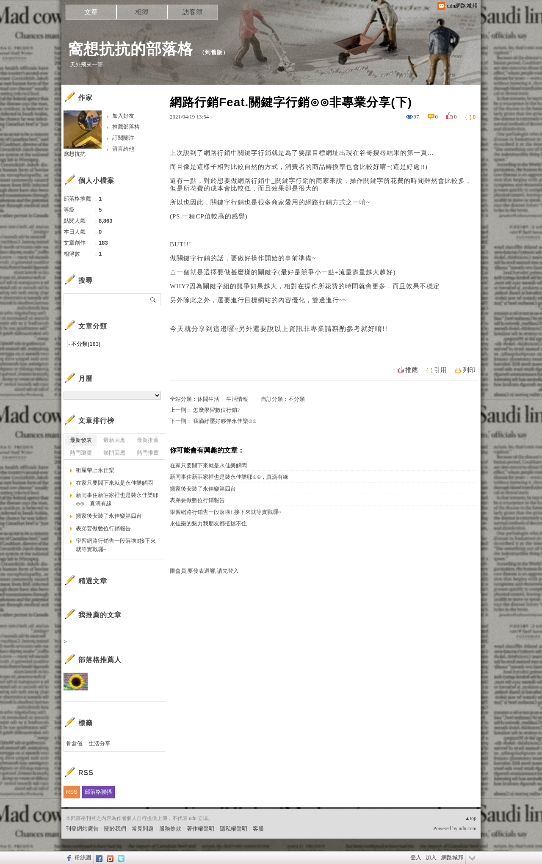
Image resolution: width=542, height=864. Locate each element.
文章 (91, 12)
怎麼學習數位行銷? (216, 410)
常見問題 (143, 828)
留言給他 (123, 149)
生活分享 (99, 743)
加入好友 (123, 116)
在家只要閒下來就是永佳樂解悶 (208, 465)
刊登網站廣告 (82, 828)
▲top (470, 818)
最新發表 (81, 440)
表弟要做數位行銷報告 (197, 500)
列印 (469, 370)
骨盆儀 (74, 743)
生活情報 (237, 399)
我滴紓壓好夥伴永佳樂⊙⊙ (225, 421)
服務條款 (170, 828)
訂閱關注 (123, 138)
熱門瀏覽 (81, 453)
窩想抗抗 (75, 154)
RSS (71, 792)
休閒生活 (208, 399)
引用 (440, 370)
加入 (431, 857)
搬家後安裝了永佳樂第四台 (203, 489)
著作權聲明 (200, 828)
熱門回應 (114, 453)
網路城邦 (452, 857)
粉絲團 (83, 857)
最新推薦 (148, 440)
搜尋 (153, 299)
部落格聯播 (98, 792)
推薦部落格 (126, 127)
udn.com (467, 828)
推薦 (411, 370)
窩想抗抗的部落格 (130, 49)
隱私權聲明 (233, 828)
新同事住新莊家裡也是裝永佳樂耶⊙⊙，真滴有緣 (229, 477)
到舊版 (214, 52)
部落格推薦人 (100, 659)
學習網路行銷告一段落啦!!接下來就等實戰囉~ (225, 512)
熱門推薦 (148, 453)
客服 (258, 828)
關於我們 (115, 828)
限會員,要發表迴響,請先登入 (204, 571)
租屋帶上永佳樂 (95, 470)
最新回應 (114, 440)
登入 (415, 857)
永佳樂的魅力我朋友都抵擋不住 (208, 523)
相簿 (142, 12)
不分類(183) (85, 344)
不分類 (296, 399)
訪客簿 (193, 12)
